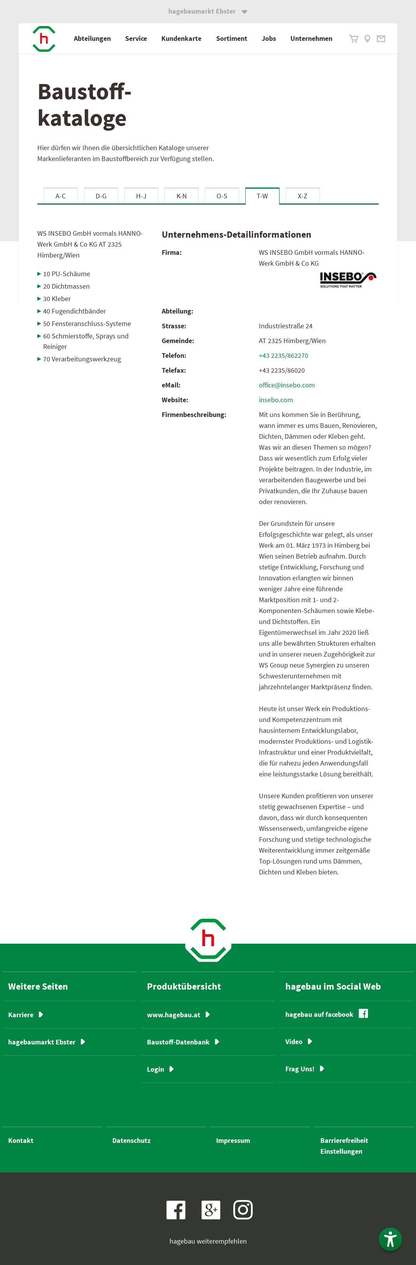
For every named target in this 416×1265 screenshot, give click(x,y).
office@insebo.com (287, 384)
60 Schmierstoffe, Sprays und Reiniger (86, 341)
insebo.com (276, 399)
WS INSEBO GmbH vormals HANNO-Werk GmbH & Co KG (90, 244)
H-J (141, 195)
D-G (101, 195)
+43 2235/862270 (283, 355)
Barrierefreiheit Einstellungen (344, 1146)
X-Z (303, 195)
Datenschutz (131, 1140)
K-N (182, 195)
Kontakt (20, 1140)
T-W (262, 195)
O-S (222, 195)
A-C (61, 195)
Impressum (233, 1140)
